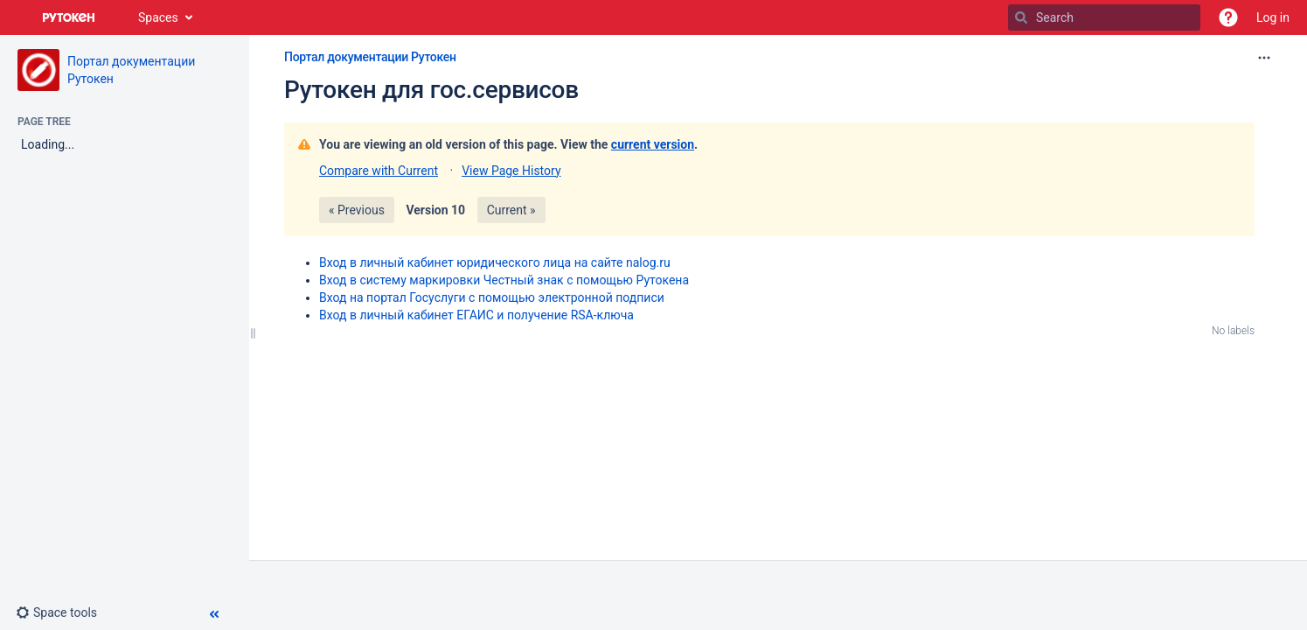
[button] (1228, 17)
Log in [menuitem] (1273, 17)
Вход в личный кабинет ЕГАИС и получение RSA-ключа (476, 315)
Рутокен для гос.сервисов (431, 89)
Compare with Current (378, 171)
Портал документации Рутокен (370, 57)
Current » (511, 210)
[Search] (1021, 17)
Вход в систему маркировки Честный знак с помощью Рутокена (504, 280)
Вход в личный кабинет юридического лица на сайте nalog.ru (495, 263)
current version (652, 144)
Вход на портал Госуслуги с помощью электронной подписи (491, 297)
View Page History (511, 171)
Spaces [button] (158, 17)
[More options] (1264, 58)
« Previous (357, 210)
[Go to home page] (69, 17)
